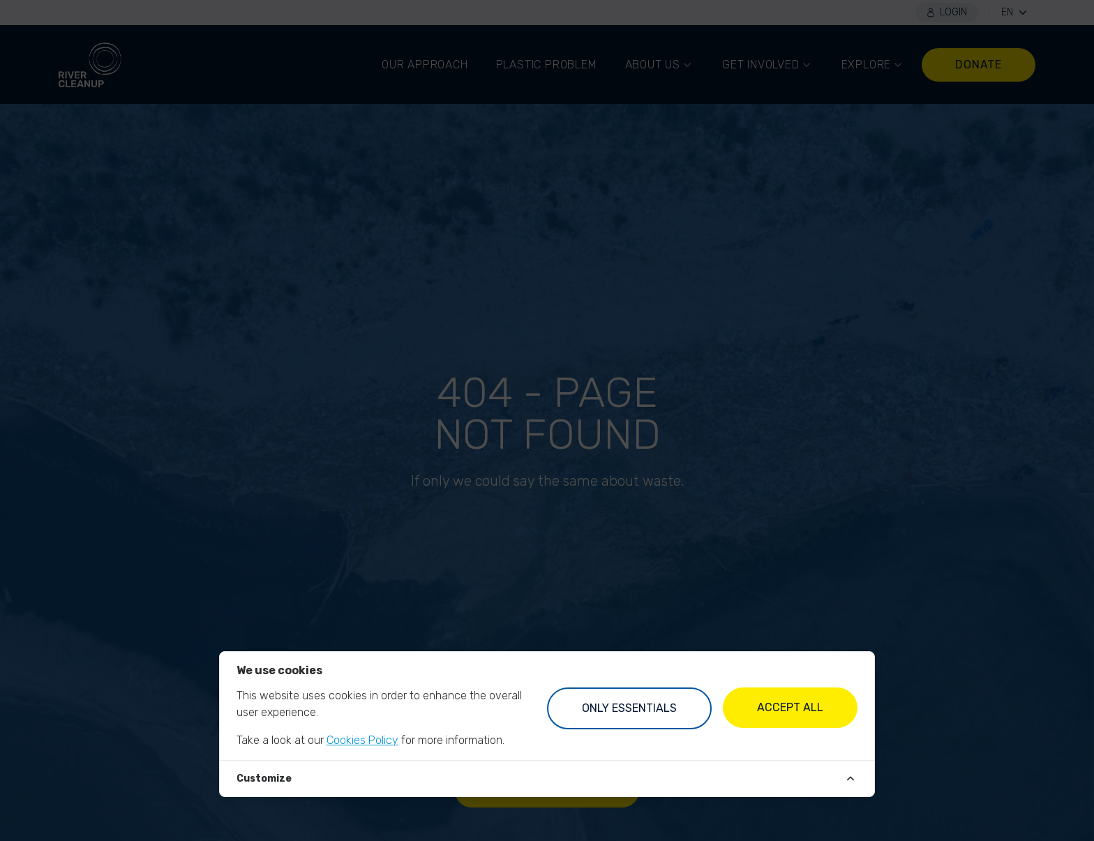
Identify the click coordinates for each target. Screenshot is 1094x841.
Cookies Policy (362, 740)
